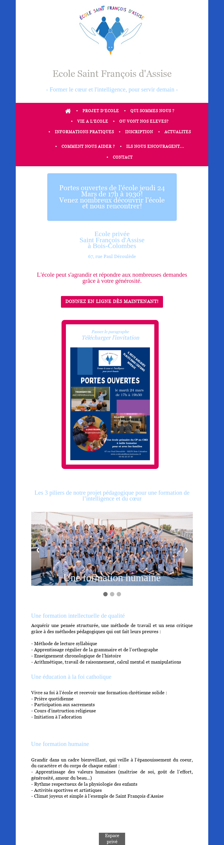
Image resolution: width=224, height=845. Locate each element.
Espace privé (112, 838)
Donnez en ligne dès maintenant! (112, 301)
